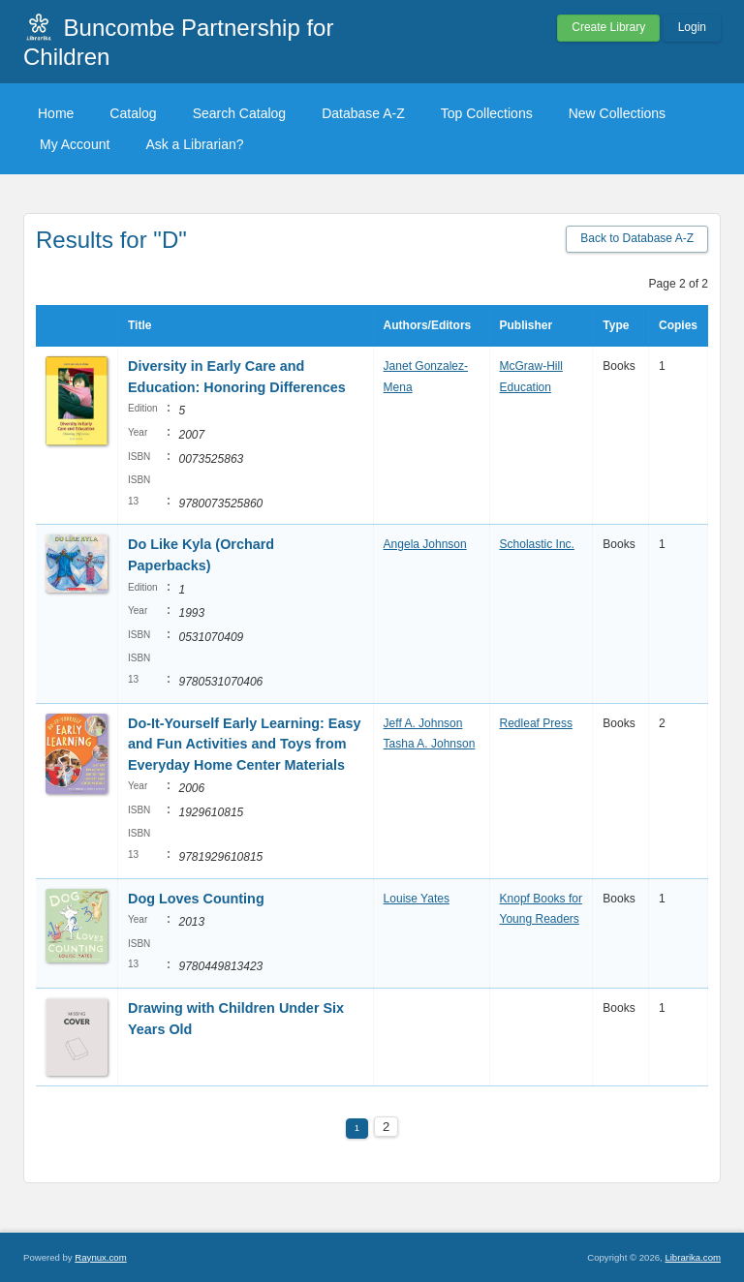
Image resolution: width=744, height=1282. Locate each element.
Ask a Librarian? (194, 144)
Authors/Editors (428, 325)
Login (692, 27)
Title (139, 325)
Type (616, 325)
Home (56, 113)
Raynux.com (100, 1257)
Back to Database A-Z (637, 238)
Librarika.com (693, 1257)
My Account (74, 144)
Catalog (132, 113)
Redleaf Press (536, 723)
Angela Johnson (425, 544)
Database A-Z (363, 113)
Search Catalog (240, 113)
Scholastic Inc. (537, 544)
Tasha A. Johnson (430, 743)
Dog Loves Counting (196, 898)
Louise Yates (417, 898)
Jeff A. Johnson (423, 723)
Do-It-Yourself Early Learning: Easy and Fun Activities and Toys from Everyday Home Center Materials (244, 744)
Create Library (608, 27)
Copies (678, 325)
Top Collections (487, 113)
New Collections (617, 113)
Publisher (526, 325)
